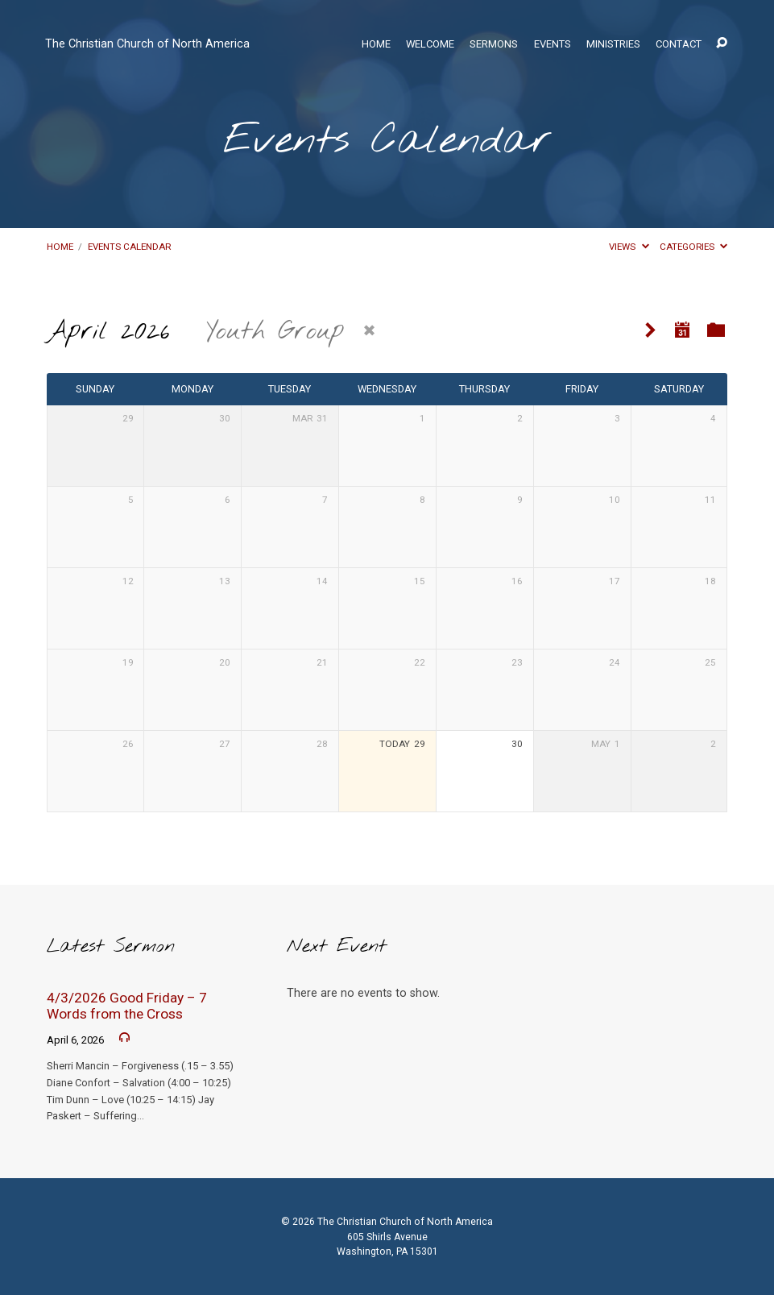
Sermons (494, 44)
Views (628, 246)
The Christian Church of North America (147, 44)
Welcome (430, 44)
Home (376, 44)
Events (552, 44)
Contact (679, 44)
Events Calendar (129, 246)
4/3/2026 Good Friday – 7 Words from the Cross (127, 1006)
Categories (693, 246)
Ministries (613, 44)
